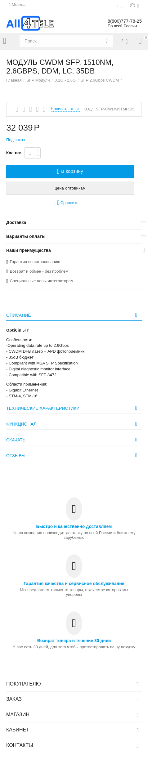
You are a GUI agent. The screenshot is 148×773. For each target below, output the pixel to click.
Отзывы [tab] (73, 455)
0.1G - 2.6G (65, 80)
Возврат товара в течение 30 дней (74, 640)
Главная (14, 80)
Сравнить (67, 203)
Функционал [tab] (73, 424)
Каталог (4, 41)
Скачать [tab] (73, 439)
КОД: (88, 109)
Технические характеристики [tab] (73, 408)
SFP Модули (38, 80)
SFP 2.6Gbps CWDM (100, 80)
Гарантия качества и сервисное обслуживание (74, 583)
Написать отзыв (66, 109)
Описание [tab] (73, 315)
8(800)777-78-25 (123, 21)
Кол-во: (13, 152)
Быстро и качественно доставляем (74, 526)
